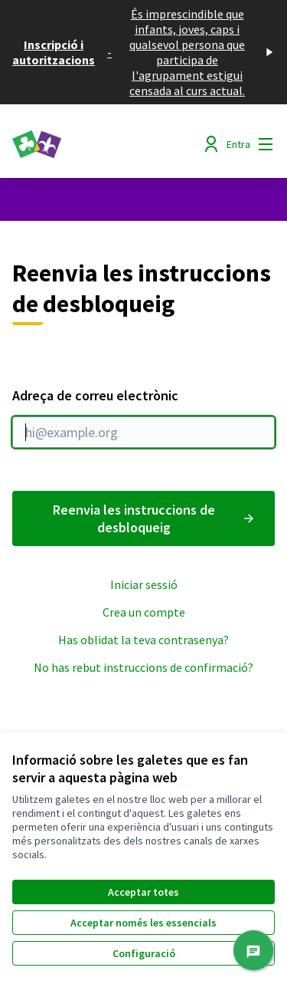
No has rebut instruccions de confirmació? (143, 667)
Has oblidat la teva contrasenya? (143, 639)
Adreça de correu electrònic (143, 417)
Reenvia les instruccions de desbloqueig (154, 518)
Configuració (144, 953)
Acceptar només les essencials (143, 923)
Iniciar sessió (144, 584)
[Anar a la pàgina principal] (109, 144)
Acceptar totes (143, 892)
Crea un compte (144, 612)
